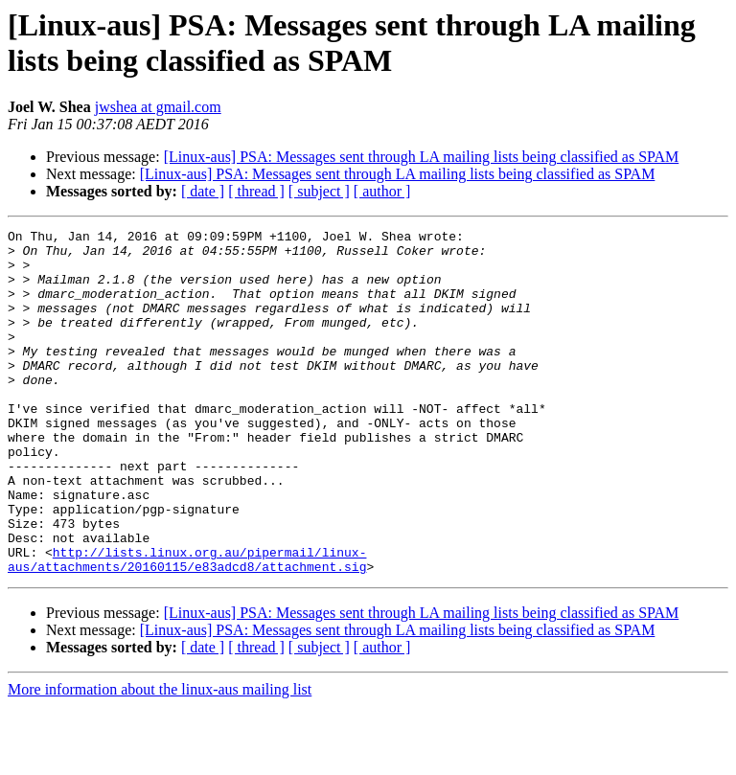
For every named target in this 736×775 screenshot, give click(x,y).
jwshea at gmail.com (158, 107)
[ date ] (202, 191)
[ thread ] (256, 191)
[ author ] (382, 191)
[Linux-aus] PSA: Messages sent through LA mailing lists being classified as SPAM (421, 156)
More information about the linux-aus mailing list (159, 758)
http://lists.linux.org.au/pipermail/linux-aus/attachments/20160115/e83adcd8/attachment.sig (187, 626)
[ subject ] (319, 191)
